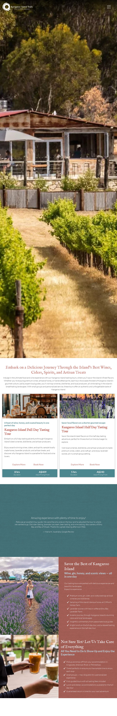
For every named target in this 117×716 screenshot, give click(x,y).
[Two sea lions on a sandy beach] (29, 406)
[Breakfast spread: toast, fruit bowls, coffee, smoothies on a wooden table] (87, 406)
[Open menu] (109, 7)
